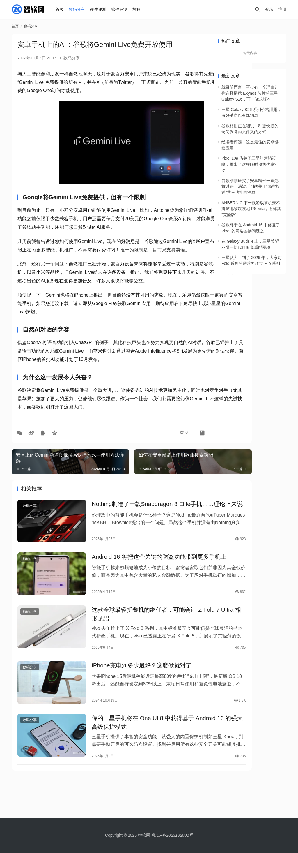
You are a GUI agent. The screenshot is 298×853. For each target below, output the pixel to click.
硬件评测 (99, 9)
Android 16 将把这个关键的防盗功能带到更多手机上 (140, 592)
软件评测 (120, 9)
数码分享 (78, 9)
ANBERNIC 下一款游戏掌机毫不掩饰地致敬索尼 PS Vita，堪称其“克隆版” (251, 208)
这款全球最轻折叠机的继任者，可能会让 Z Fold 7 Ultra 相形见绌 (140, 649)
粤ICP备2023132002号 (172, 835)
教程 (137, 9)
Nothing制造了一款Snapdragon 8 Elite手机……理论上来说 (140, 534)
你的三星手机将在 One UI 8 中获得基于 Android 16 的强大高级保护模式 (130, 757)
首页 (61, 9)
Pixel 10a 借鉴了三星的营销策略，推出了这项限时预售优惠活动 (250, 164)
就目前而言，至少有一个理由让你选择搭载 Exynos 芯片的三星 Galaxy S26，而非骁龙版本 (250, 93)
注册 (282, 9)
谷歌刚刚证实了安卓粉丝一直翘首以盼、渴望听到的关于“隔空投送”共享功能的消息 (250, 186)
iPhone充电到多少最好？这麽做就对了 (128, 703)
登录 (269, 9)
